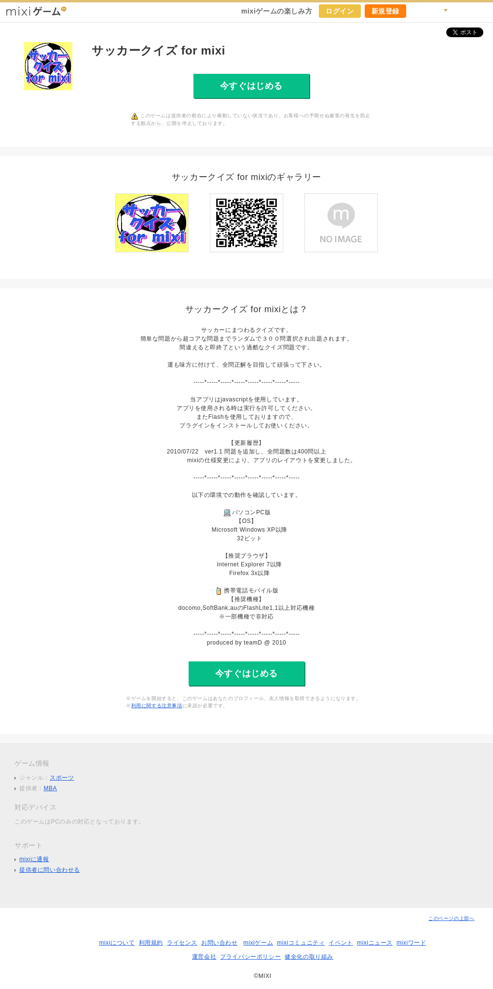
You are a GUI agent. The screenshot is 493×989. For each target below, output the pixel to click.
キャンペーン (418, 11)
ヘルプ (461, 11)
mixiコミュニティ (301, 942)
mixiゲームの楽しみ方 (276, 11)
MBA (50, 788)
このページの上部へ (451, 918)
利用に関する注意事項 (156, 705)
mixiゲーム (259, 942)
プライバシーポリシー (250, 956)
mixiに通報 (34, 859)
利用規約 (151, 942)
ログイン (340, 11)
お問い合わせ (219, 942)
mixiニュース (375, 942)
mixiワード (411, 942)
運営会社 (204, 956)
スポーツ (62, 777)
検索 (440, 11)
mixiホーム (482, 11)
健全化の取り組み (309, 956)
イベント (341, 942)
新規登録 (385, 11)
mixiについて (117, 942)
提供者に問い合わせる (49, 869)
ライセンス (182, 942)
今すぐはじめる (251, 86)
